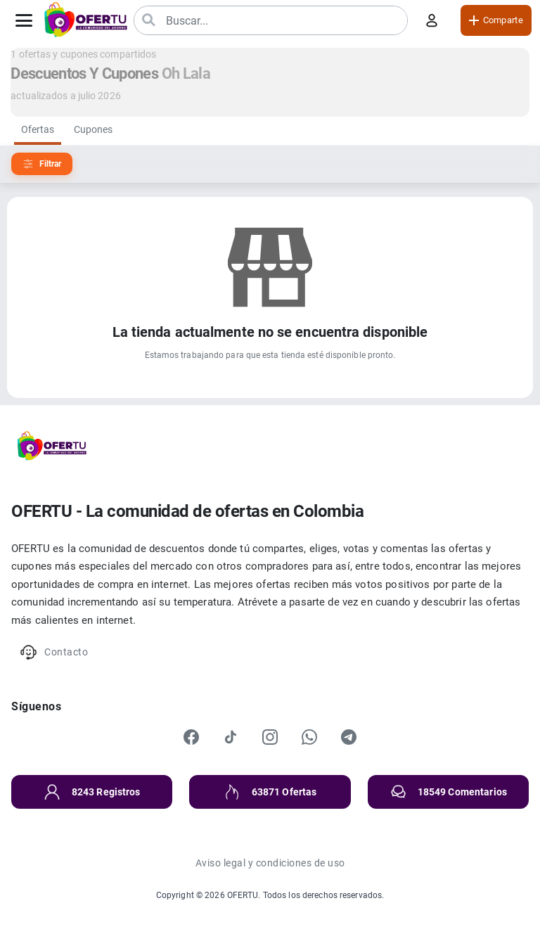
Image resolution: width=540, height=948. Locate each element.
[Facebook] (191, 737)
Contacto (54, 652)
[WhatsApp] (309, 737)
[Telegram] (348, 737)
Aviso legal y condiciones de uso (270, 863)
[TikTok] (230, 737)
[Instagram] (270, 737)
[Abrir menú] (23, 20)
